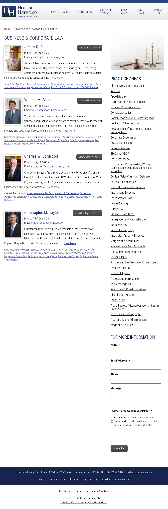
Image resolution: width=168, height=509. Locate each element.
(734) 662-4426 (113, 472)
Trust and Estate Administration (128, 319)
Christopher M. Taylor (41, 212)
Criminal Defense (120, 148)
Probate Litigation (36, 256)
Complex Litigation (121, 112)
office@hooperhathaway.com (137, 472)
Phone (114, 374)
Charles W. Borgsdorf (41, 156)
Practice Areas (106, 12)
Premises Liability (120, 268)
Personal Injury (119, 257)
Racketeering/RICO (121, 284)
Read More (57, 77)
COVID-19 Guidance (89, 87)
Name (115, 344)
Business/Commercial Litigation (128, 102)
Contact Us (158, 12)
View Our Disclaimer (76, 498)
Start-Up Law (51, 256)
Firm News (124, 12)
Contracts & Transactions (62, 84)
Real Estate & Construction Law (65, 87)
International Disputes (123, 192)
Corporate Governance (85, 84)
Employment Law (120, 159)
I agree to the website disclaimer (131, 411)
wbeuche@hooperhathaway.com (49, 110)
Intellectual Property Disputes (82, 253)
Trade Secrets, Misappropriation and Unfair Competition (135, 307)
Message (116, 388)
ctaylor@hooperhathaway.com (48, 222)
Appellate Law (119, 96)
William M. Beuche (39, 100)
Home (52, 12)
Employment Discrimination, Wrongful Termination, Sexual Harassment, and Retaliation (132, 168)
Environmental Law (121, 198)
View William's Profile (90, 100)
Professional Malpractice (125, 278)
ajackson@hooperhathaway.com (112, 479)
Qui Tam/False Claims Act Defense (130, 176)
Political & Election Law (124, 182)
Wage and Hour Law (122, 325)
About (67, 12)
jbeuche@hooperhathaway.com (48, 57)
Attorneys (85, 12)
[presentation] (136, 436)
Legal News (140, 12)
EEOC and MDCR (120, 153)
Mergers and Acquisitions (38, 87)
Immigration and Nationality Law (129, 219)
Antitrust (115, 91)
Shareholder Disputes (123, 294)
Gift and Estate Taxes (39, 253)
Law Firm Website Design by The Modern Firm (84, 502)
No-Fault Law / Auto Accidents (128, 246)
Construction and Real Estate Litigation (132, 118)
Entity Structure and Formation (52, 196)
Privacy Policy (95, 498)
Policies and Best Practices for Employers (134, 262)
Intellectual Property (36, 140)
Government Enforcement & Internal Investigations (131, 130)
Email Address (120, 360)
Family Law (117, 209)
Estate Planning (22, 253)
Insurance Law (119, 225)
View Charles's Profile (89, 157)
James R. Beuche (38, 47)
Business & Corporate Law (38, 84)
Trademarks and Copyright (70, 256)
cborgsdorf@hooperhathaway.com (50, 166)
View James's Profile (90, 47)
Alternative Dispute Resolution (40, 193)
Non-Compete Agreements (82, 140)
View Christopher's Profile (87, 213)
